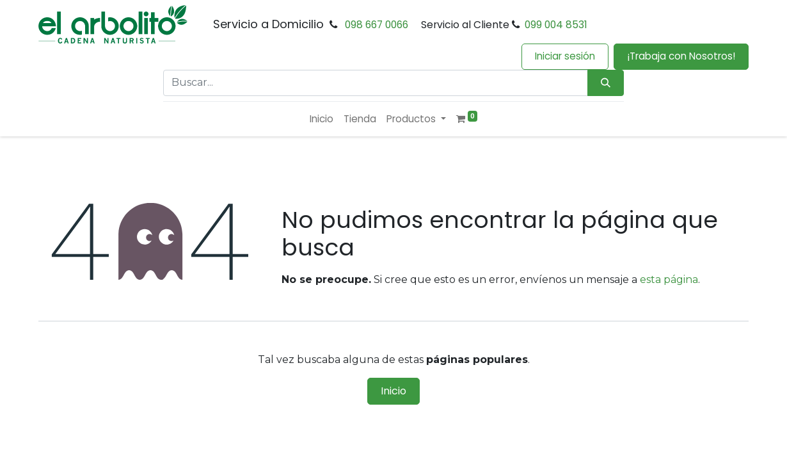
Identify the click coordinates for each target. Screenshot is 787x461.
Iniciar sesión (565, 56)
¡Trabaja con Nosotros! (681, 56)
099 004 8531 (556, 24)
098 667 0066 (376, 24)
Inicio (393, 391)
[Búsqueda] (605, 83)
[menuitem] (321, 119)
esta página (669, 279)
